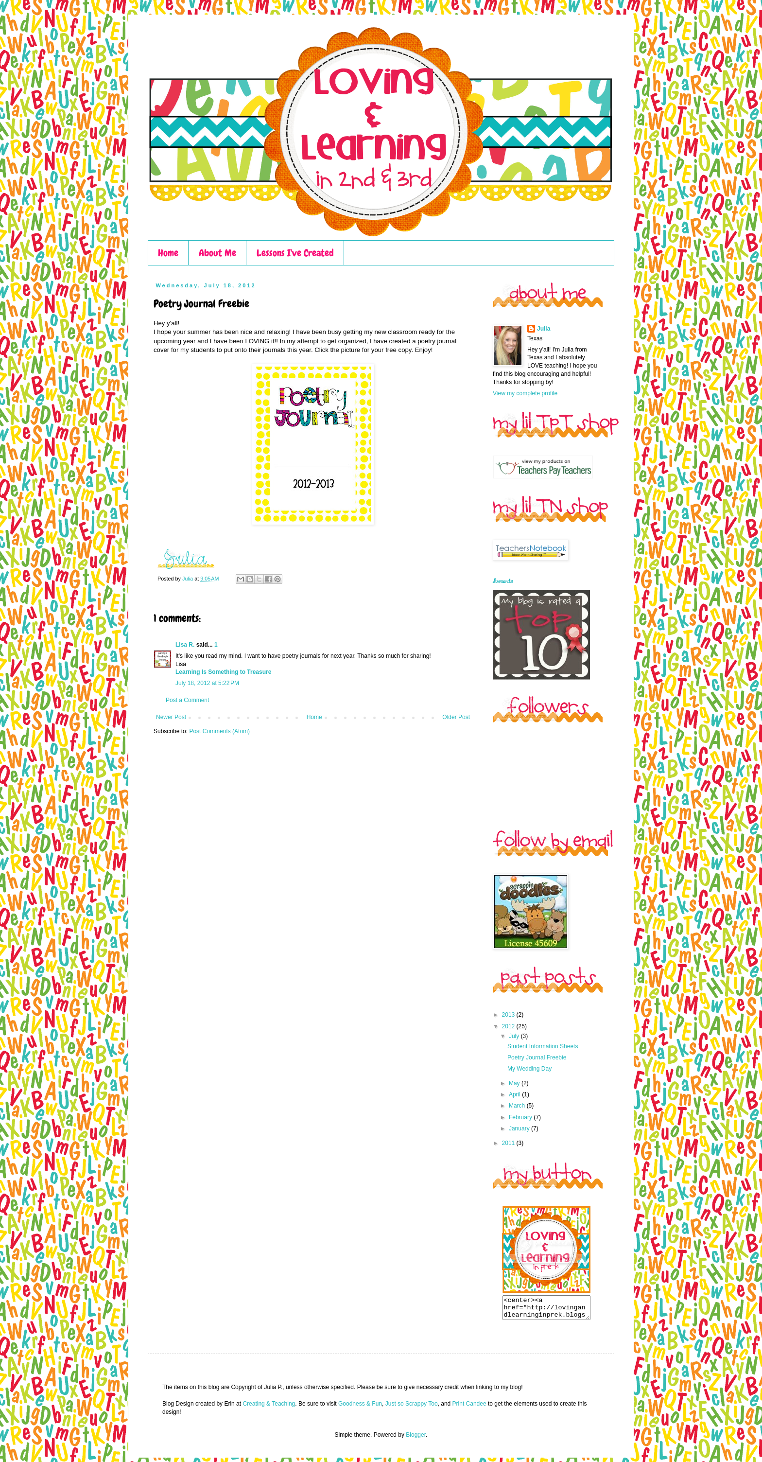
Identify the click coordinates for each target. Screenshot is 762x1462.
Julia (188, 578)
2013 (509, 1014)
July (515, 1036)
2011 (509, 1143)
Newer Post (171, 717)
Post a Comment (187, 700)
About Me (217, 253)
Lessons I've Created (295, 253)
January (520, 1128)
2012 (509, 1026)
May (515, 1083)
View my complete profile (525, 393)
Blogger (416, 1439)
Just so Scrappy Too (411, 1408)
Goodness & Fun (360, 1408)
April (515, 1094)
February (521, 1117)
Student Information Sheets (542, 1046)
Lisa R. (184, 644)
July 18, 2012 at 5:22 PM (207, 683)
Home (168, 253)
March (518, 1105)
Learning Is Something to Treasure (223, 672)
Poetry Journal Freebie (536, 1057)
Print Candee (469, 1408)
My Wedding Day (529, 1068)
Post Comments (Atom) (219, 731)
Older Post (456, 717)
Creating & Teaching (268, 1408)
